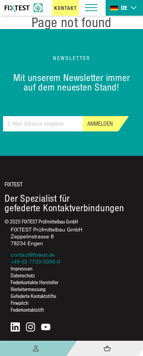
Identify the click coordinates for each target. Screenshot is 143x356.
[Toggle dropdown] (124, 8)
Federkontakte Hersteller (34, 282)
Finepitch (19, 302)
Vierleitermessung (28, 289)
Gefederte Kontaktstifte (33, 296)
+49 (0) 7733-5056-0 (35, 261)
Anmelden (100, 123)
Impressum (21, 268)
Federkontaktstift (27, 309)
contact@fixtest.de (33, 254)
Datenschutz (23, 275)
